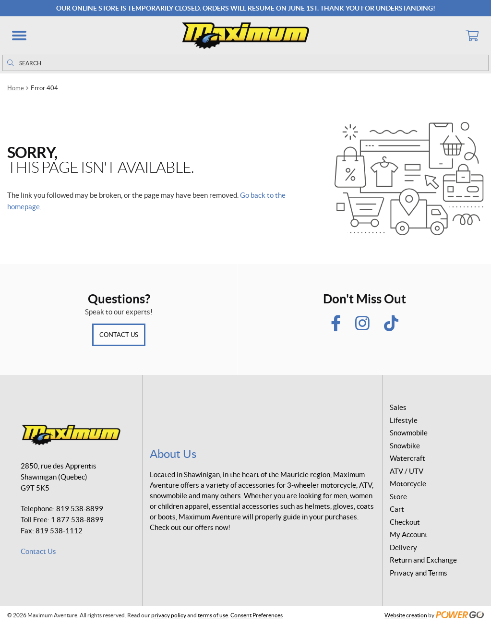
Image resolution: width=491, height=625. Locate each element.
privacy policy (168, 615)
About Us (173, 453)
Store (398, 497)
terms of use (213, 615)
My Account (409, 534)
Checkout (405, 522)
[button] (19, 35)
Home (15, 88)
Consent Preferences (256, 615)
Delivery (403, 547)
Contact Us (118, 334)
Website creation (405, 615)
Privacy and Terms (418, 573)
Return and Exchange (423, 560)
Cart (397, 509)
